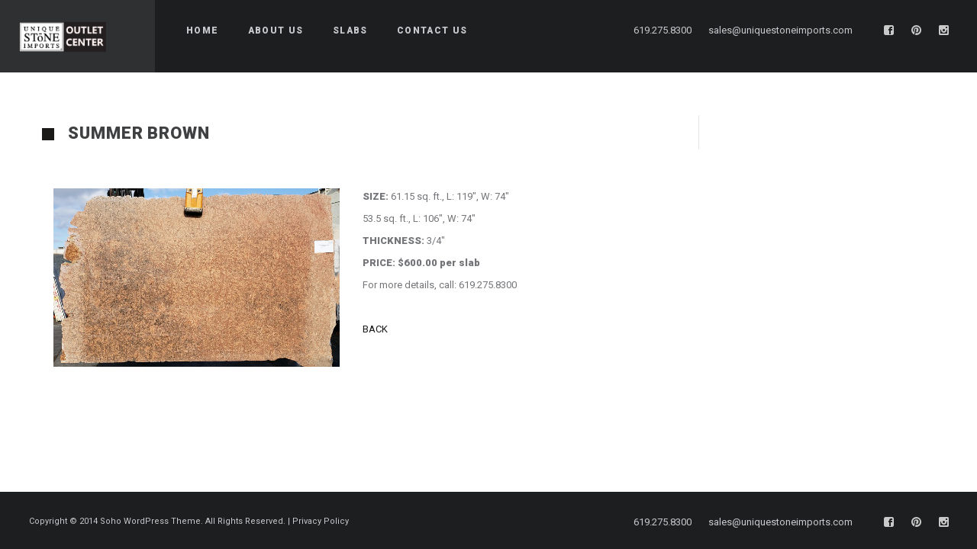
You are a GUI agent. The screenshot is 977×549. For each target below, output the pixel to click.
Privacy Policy (320, 517)
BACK (376, 329)
